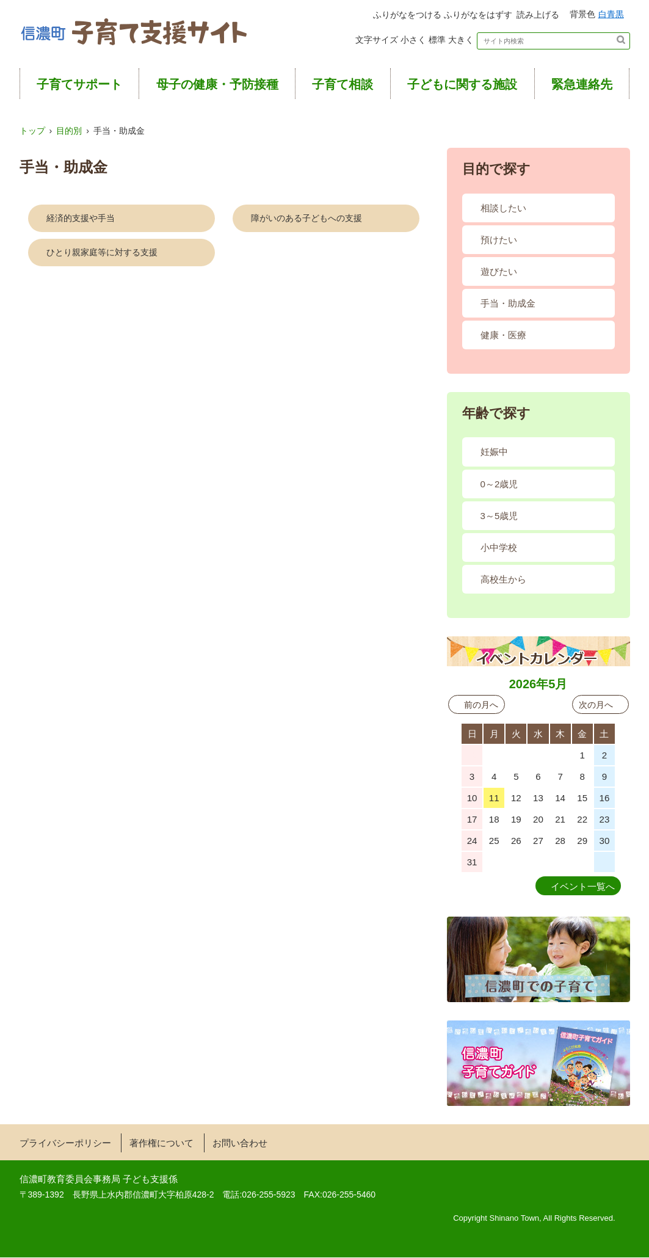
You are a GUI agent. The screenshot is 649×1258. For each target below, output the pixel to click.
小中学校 (498, 548)
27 (494, 756)
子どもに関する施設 (462, 85)
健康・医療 (503, 336)
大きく (456, 41)
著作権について (161, 1144)
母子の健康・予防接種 (217, 85)
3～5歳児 (499, 516)
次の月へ (596, 705)
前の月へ (481, 705)
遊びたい (498, 272)
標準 (416, 41)
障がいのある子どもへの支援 (306, 219)
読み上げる (503, 15)
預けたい (498, 241)
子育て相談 (342, 85)
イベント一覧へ (583, 887)
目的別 (69, 132)
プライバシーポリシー (65, 1144)
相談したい (503, 209)
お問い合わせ (239, 1144)
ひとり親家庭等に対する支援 (102, 253)
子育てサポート (79, 85)
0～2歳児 (499, 484)
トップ (32, 132)
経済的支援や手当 (80, 219)
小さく (377, 41)
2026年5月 (538, 684)
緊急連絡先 (581, 85)
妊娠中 (494, 453)
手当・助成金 (507, 304)
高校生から (503, 580)
